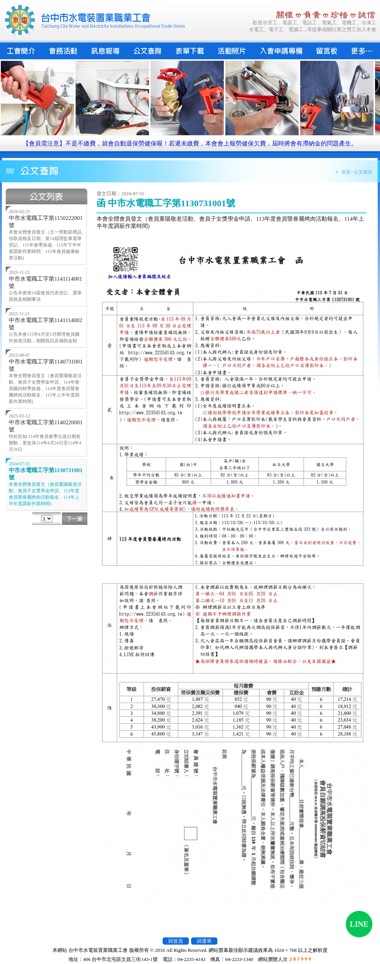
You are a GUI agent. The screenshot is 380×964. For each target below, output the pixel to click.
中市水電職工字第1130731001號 (45, 483)
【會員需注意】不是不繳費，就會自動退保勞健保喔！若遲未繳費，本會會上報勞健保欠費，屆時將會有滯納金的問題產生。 (190, 143)
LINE (359, 924)
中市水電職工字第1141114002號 (45, 327)
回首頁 (175, 941)
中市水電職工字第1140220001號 (45, 432)
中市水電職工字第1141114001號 (45, 286)
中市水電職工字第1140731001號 (45, 378)
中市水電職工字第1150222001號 (45, 235)
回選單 (204, 941)
